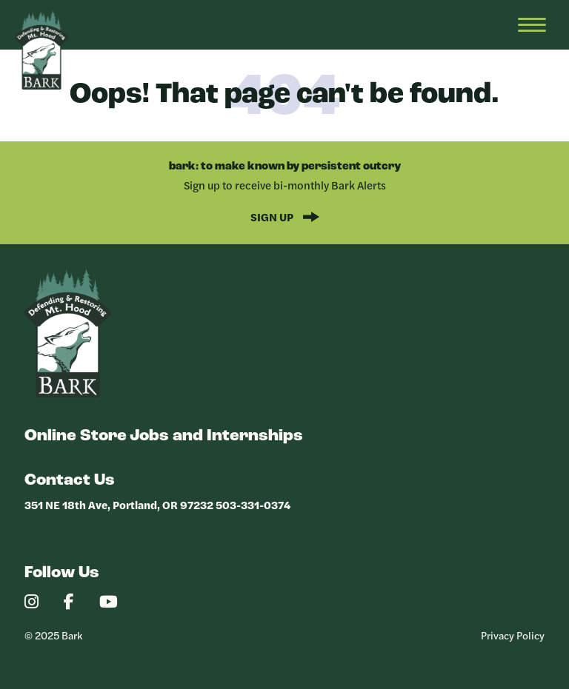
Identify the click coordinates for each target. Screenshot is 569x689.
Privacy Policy (513, 635)
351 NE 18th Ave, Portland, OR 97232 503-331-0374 (157, 504)
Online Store (75, 436)
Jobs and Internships (216, 436)
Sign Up (273, 216)
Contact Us (69, 480)
